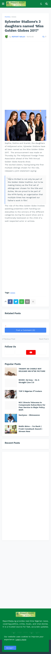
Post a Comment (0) (25, 330)
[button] (3, 3)
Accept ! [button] (10, 648)
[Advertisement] (25, 75)
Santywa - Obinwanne (29, 415)
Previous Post (9, 339)
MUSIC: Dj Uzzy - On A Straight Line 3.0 (29, 381)
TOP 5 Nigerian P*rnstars (30, 391)
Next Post (43, 339)
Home (7, 17)
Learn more (21, 639)
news (14, 17)
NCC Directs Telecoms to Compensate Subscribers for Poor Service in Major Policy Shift (32, 406)
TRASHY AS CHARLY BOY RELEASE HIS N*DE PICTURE (32, 370)
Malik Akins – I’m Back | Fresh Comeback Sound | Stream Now (30, 428)
